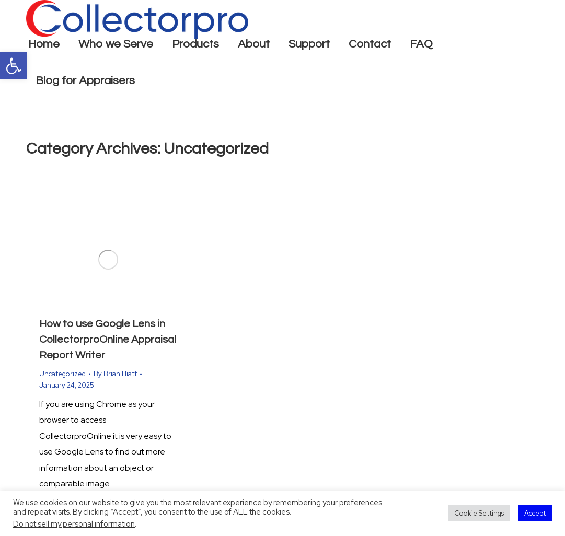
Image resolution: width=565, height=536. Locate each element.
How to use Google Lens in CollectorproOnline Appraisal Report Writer (107, 339)
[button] (13, 65)
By (115, 373)
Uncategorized (62, 373)
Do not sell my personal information (74, 524)
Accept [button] (535, 513)
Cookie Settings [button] (479, 513)
